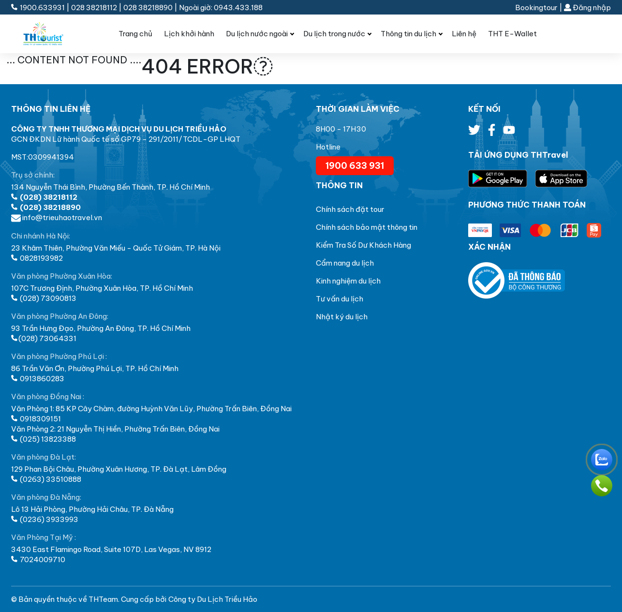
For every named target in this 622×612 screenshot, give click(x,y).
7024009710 (38, 559)
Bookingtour (536, 7)
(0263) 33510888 (46, 479)
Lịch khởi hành (189, 33)
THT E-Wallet (512, 33)
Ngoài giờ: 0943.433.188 (221, 7)
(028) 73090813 (43, 298)
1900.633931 (38, 7)
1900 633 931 (355, 165)
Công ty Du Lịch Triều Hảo (212, 599)
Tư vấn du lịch (339, 298)
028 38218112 (94, 7)
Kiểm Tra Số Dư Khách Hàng (363, 245)
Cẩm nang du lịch (345, 263)
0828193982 (37, 258)
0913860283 (37, 378)
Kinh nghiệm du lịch (348, 280)
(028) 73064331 (43, 338)
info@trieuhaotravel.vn (56, 217)
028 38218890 (148, 7)
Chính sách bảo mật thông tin (366, 227)
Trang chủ (135, 33)
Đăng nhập (587, 7)
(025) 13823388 (43, 439)
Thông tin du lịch (408, 33)
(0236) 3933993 (44, 519)
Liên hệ (464, 33)
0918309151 (36, 418)
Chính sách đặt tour (350, 209)
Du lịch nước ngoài (257, 33)
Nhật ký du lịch (342, 316)
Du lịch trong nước (334, 33)
